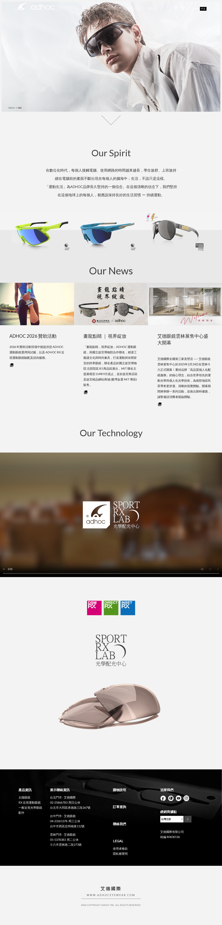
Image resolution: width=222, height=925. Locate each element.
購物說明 (119, 790)
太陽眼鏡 (24, 797)
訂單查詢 (119, 807)
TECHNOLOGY (131, 8)
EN (196, 8)
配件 (21, 812)
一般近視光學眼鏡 (30, 807)
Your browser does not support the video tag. (111, 515)
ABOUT (109, 8)
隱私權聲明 (120, 853)
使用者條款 (120, 848)
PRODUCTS (90, 8)
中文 (203, 9)
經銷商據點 (168, 812)
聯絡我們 (119, 824)
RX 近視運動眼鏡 (29, 802)
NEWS (152, 8)
